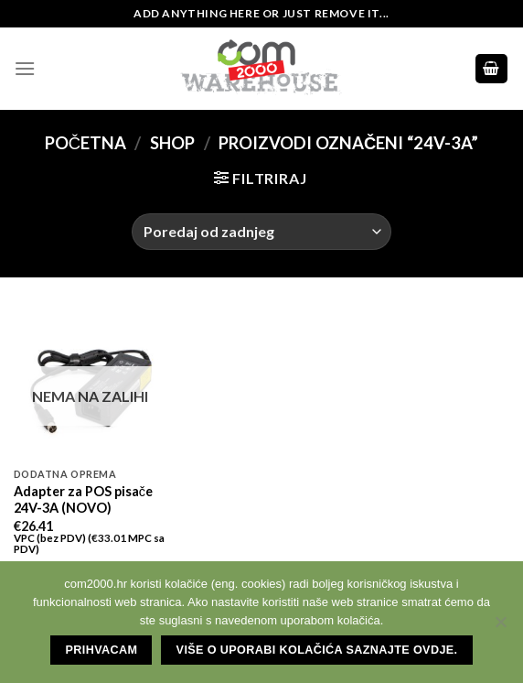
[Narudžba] (261, 231)
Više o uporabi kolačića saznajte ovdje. (317, 650)
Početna (85, 143)
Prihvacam (102, 650)
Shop (172, 143)
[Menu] (25, 68)
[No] (500, 627)
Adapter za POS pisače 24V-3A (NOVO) (83, 499)
